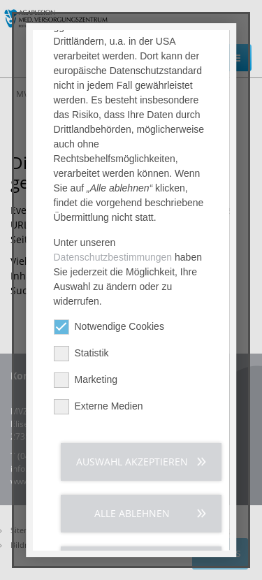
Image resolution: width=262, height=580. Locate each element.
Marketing (85, 383)
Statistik (81, 356)
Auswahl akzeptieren (132, 465)
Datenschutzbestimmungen (113, 260)
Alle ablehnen (132, 516)
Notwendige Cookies (109, 330)
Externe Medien (98, 410)
